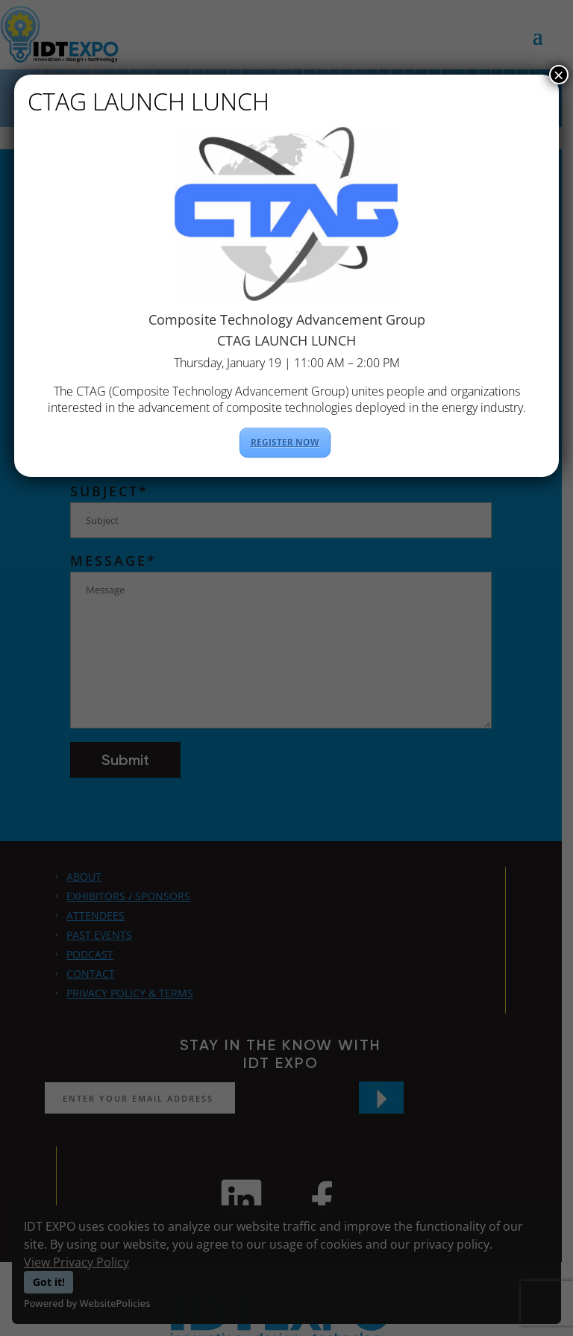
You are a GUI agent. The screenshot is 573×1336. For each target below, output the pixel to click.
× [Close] (559, 74)
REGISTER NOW (285, 442)
